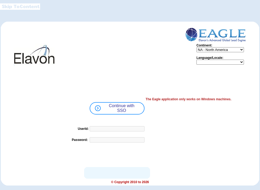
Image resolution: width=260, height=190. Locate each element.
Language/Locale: (209, 58)
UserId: (83, 129)
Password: (80, 140)
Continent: (204, 45)
